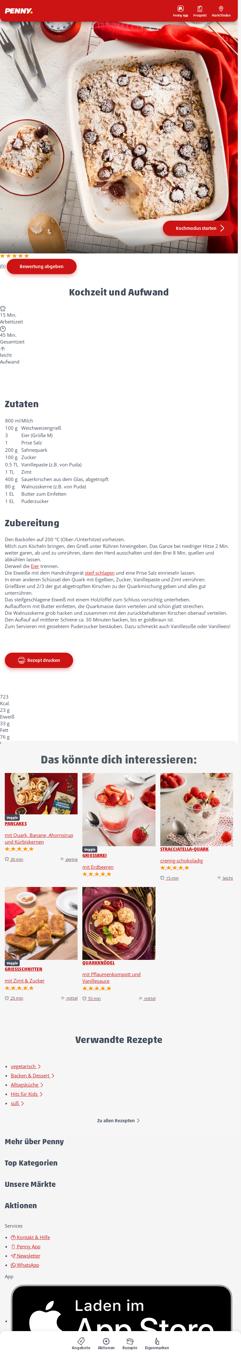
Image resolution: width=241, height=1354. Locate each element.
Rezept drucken (39, 660)
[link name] (122, 1321)
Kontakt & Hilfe (30, 1237)
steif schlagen (99, 573)
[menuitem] (81, 1342)
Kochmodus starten (201, 228)
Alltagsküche (27, 1084)
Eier (35, 566)
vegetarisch (26, 1066)
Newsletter (25, 1255)
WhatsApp (25, 1265)
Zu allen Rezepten (119, 1121)
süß (18, 1103)
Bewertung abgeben (42, 266)
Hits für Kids (27, 1094)
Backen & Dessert (33, 1075)
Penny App (25, 1246)
